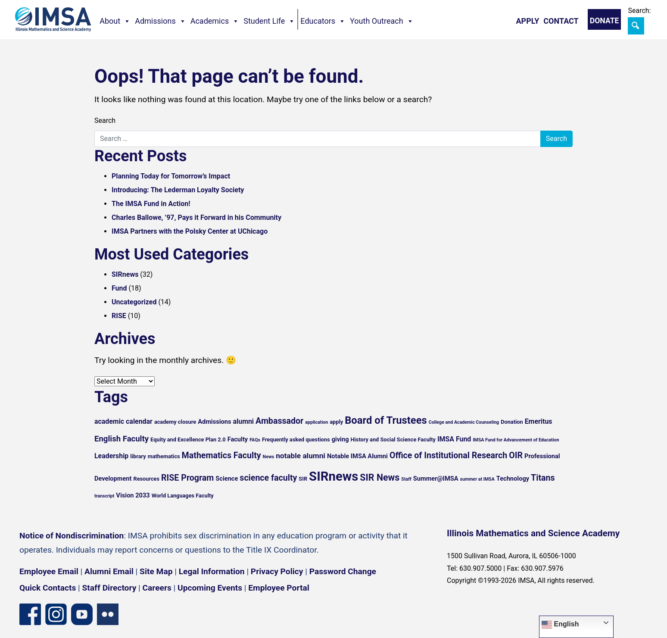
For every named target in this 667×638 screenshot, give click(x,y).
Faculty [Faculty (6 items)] (238, 439)
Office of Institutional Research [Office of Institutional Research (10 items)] (448, 455)
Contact (560, 20)
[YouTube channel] (82, 614)
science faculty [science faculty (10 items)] (268, 478)
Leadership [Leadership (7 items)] (111, 456)
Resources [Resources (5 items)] (146, 478)
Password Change (342, 571)
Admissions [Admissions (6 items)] (214, 421)
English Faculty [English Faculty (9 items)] (121, 439)
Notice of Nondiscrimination (71, 536)
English (560, 624)
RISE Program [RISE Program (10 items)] (187, 478)
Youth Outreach (382, 21)
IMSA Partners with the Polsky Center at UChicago (190, 231)
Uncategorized (134, 302)
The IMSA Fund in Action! (151, 204)
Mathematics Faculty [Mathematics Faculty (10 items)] (221, 455)
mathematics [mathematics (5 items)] (164, 456)
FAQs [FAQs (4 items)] (254, 440)
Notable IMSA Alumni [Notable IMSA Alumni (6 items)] (357, 456)
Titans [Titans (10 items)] (543, 478)
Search (104, 120)
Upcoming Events (210, 588)
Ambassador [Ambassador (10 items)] (279, 421)
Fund (119, 288)
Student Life (269, 21)
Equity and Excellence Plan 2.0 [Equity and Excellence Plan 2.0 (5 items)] (188, 439)
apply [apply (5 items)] (336, 422)
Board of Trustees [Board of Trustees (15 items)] (386, 420)
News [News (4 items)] (268, 457)
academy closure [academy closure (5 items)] (175, 422)
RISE (119, 316)
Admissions (160, 21)
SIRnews (125, 274)
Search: (639, 10)
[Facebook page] (30, 614)
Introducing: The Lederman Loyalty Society (178, 190)
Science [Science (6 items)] (226, 478)
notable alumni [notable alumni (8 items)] (300, 455)
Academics (215, 21)
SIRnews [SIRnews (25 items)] (333, 476)
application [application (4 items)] (316, 422)
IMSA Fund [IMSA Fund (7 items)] (454, 439)
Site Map (156, 571)
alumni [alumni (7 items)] (243, 421)
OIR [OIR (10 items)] (516, 455)
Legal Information (212, 571)
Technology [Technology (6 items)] (512, 478)
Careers (157, 588)
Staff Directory (109, 588)
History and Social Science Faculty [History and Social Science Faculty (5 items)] (392, 439)
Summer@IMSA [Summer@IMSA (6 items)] (435, 478)
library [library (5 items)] (138, 456)
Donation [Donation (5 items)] (512, 422)
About (115, 21)
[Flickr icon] (107, 614)
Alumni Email (109, 571)
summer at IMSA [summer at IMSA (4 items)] (477, 479)
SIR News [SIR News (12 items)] (379, 477)
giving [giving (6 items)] (340, 439)
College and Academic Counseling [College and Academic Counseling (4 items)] (464, 422)
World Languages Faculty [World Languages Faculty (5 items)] (183, 495)
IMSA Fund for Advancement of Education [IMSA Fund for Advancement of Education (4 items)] (516, 440)
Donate (604, 20)
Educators (323, 21)
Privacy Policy (277, 571)
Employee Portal (278, 588)
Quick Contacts (47, 588)
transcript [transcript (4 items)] (104, 496)
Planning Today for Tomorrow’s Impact (171, 176)
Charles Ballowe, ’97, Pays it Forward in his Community (196, 217)
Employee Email (48, 571)
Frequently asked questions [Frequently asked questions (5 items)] (296, 439)
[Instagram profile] (56, 614)
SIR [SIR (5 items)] (303, 478)
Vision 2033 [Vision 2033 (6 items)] (133, 495)
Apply (527, 20)
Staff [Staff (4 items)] (406, 479)
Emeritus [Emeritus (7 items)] (538, 421)
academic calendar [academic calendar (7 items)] (123, 421)
